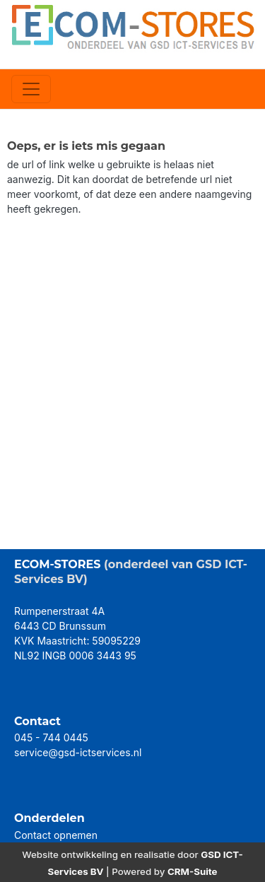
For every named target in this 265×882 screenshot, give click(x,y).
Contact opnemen (56, 835)
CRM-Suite (192, 871)
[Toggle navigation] (31, 89)
